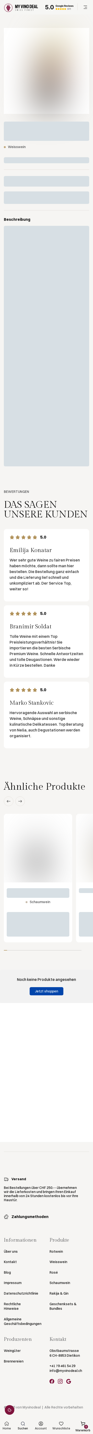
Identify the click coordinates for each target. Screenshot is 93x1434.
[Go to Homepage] (21, 7)
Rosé (53, 1272)
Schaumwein (59, 1283)
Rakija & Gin (58, 1293)
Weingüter (12, 1351)
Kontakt (10, 1262)
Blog (7, 1272)
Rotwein (56, 1251)
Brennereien (13, 1361)
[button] (85, 7)
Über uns (11, 1251)
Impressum (13, 1283)
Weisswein (58, 1262)
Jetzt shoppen (46, 991)
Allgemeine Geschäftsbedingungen (22, 1321)
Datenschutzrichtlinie (21, 1293)
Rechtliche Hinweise (12, 1306)
